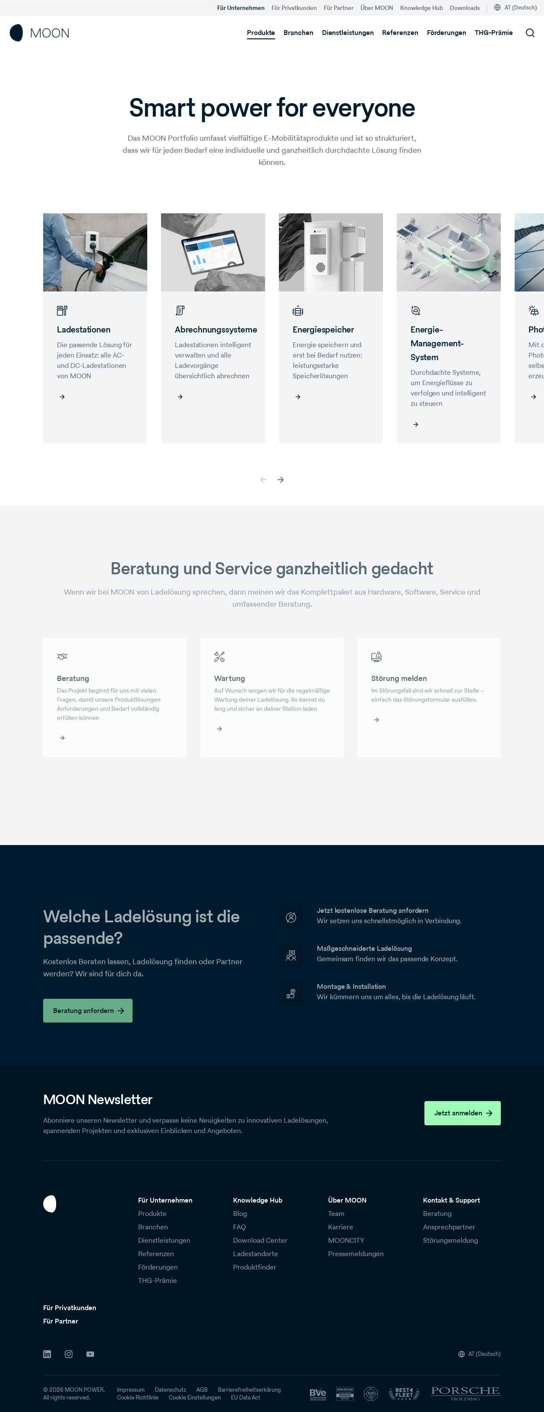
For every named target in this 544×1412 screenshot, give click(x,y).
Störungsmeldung (450, 1240)
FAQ (239, 1227)
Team (336, 1214)
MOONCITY (346, 1240)
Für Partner (339, 7)
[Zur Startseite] (82, 1204)
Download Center (260, 1240)
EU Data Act (245, 1398)
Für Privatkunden (294, 7)
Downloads (465, 7)
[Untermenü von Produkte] (280, 33)
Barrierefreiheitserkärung (249, 1390)
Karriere (340, 1227)
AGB (202, 1390)
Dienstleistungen (348, 33)
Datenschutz (170, 1390)
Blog (240, 1214)
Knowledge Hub (421, 7)
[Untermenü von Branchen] (318, 33)
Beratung (437, 1214)
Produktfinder (254, 1267)
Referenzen (400, 33)
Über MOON (377, 7)
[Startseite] (39, 32)
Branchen (298, 33)
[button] (280, 479)
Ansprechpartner (449, 1227)
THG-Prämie (494, 33)
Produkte (261, 33)
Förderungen (446, 33)
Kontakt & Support (451, 1200)
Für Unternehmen (241, 7)
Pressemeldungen (356, 1254)
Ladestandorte (255, 1254)
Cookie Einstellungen (195, 1398)
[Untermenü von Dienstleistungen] (378, 33)
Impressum (131, 1390)
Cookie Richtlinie (137, 1398)
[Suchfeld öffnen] (530, 32)
